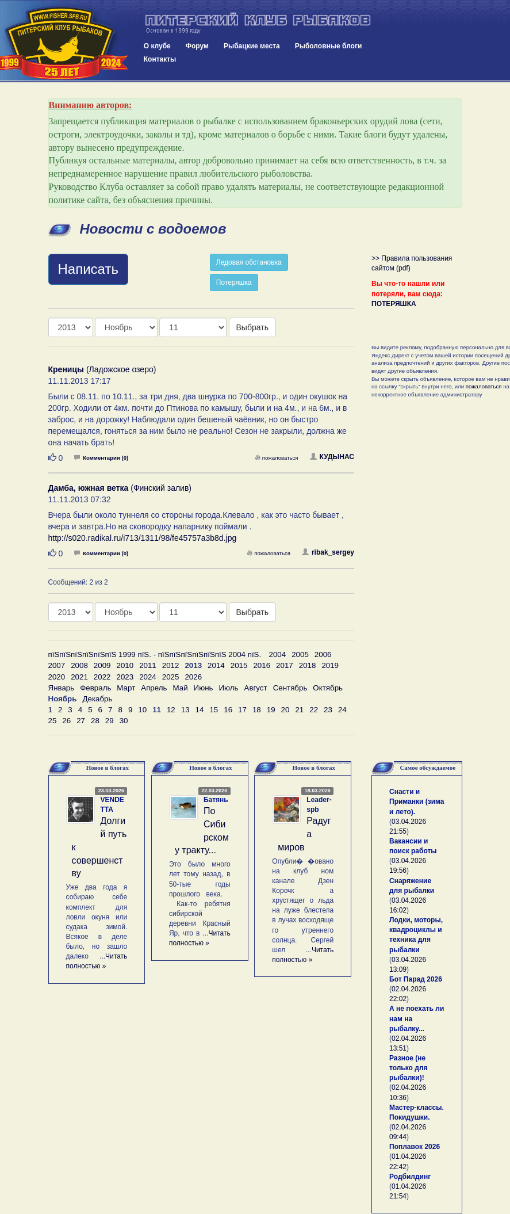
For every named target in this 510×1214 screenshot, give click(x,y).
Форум (197, 46)
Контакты (160, 59)
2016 (261, 665)
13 (185, 709)
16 (228, 709)
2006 (323, 654)
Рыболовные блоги (328, 46)
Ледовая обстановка (249, 262)
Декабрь (97, 698)
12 (171, 709)
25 (52, 720)
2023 (124, 677)
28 (95, 720)
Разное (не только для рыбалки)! (408, 1068)
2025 (170, 677)
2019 (330, 665)
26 (66, 720)
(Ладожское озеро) (102, 369)
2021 (79, 677)
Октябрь (328, 688)
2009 (102, 665)
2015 (239, 665)
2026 (193, 677)
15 (213, 709)
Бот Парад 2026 (415, 979)
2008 (79, 665)
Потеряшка (234, 282)
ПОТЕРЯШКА (393, 304)
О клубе (157, 46)
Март (126, 688)
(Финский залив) (120, 488)
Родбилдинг (410, 1177)
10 (142, 709)
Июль (228, 688)
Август (255, 688)
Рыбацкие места (252, 46)
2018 (307, 665)
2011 (147, 665)
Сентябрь (290, 688)
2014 (216, 665)
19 (271, 709)
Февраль (95, 688)
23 (328, 709)
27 (80, 720)
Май (179, 688)
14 (199, 709)
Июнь (203, 688)
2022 (102, 677)
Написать (88, 269)
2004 (277, 654)
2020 (57, 677)
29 (109, 720)
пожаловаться (276, 458)
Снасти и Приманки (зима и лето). (416, 801)
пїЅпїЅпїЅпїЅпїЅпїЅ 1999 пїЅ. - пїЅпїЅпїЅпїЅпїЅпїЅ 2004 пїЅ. (155, 654)
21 (299, 709)
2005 (300, 654)
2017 (284, 665)
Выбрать (252, 327)
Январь (61, 688)
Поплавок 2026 (414, 1147)
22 (313, 709)
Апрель (154, 688)
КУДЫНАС (332, 457)
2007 (57, 665)
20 (285, 709)
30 (124, 720)
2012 (170, 665)
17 (242, 709)
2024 (147, 677)
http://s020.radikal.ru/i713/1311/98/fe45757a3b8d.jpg (142, 538)
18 (256, 709)
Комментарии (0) (101, 458)
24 (342, 709)
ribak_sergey (328, 552)
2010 (124, 665)
